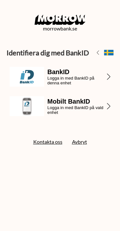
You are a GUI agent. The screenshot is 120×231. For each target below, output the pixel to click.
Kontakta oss (47, 142)
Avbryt (79, 142)
